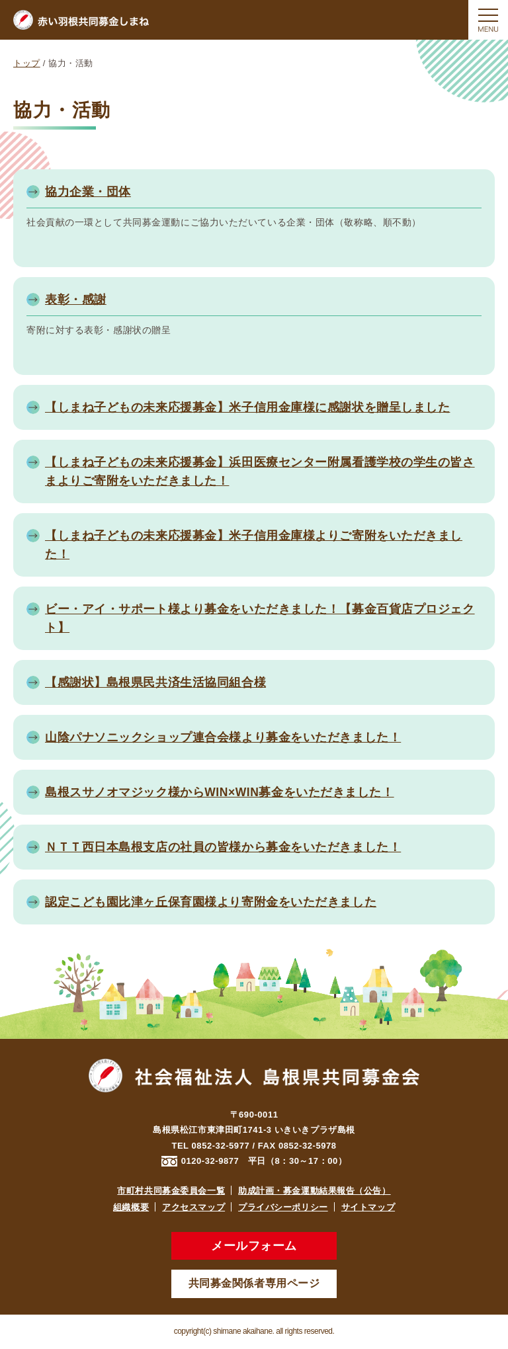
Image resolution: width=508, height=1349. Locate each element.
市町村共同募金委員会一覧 (171, 1191)
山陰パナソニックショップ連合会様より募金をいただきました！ (223, 737)
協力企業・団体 (88, 191)
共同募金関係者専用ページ (254, 1283)
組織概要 (131, 1207)
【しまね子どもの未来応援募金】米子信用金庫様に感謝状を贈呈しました (247, 407)
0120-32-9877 (210, 1161)
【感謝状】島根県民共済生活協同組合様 (155, 682)
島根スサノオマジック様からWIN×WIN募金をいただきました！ (219, 792)
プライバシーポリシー (283, 1207)
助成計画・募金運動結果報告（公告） (314, 1191)
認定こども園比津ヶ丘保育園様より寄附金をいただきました (210, 902)
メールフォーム (254, 1245)
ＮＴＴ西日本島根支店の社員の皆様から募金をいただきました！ (223, 847)
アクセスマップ (193, 1207)
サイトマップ (368, 1207)
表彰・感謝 (75, 299)
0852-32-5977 (221, 1146)
